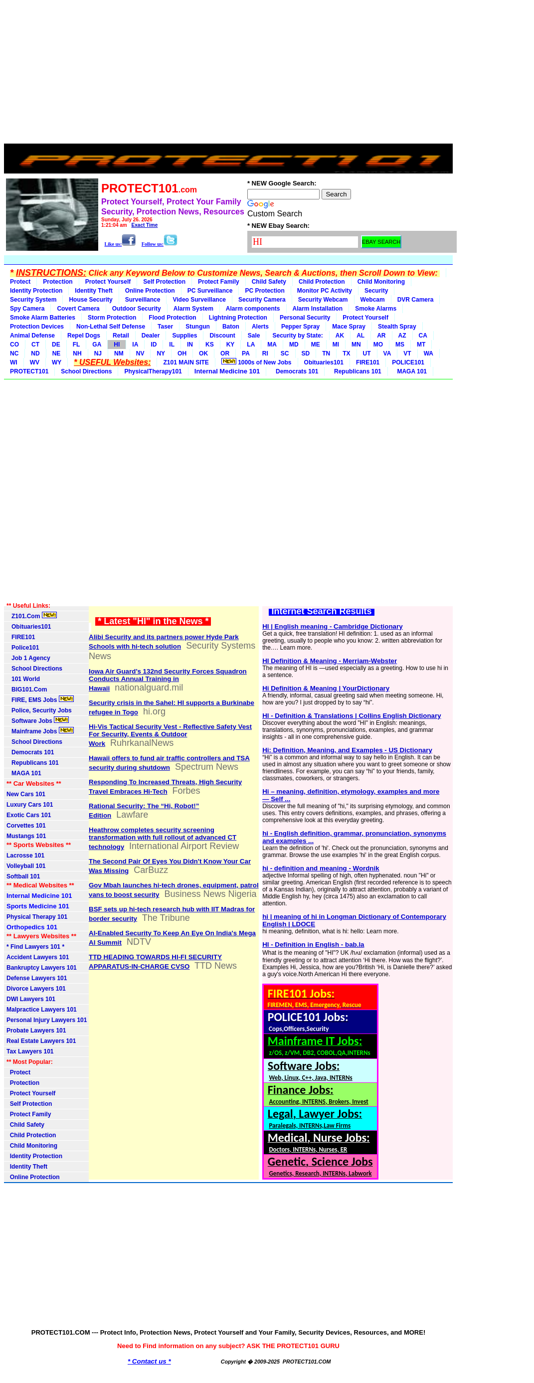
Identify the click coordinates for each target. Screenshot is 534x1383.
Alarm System (193, 308)
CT (35, 344)
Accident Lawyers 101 (37, 957)
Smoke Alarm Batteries (42, 317)
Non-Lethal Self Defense (110, 326)
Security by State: (297, 335)
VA (387, 353)
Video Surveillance (199, 299)
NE (56, 353)
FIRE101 (367, 362)
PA (246, 353)
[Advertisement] (228, 74)
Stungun (197, 326)
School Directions (86, 371)
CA (423, 335)
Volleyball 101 (26, 866)
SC (285, 353)
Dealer (151, 335)
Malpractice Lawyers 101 (41, 1009)
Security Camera (262, 299)
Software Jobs (37, 720)
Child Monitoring (381, 281)
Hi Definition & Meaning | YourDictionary (325, 688)
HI (117, 344)
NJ (98, 353)
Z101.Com (31, 616)
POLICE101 (408, 362)
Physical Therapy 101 (36, 916)
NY (161, 353)
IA (135, 344)
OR (224, 353)
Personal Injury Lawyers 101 (46, 1020)
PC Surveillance (210, 290)
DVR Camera (415, 299)
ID (154, 344)
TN (326, 353)
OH (182, 353)
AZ (402, 335)
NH (77, 353)
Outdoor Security (136, 308)
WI (13, 362)
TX (346, 353)
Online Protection (150, 290)
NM (119, 353)
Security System (33, 299)
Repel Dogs (83, 335)
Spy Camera (27, 308)
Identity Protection (36, 290)
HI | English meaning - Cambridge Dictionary (332, 626)
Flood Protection (172, 317)
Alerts (260, 326)
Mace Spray (348, 326)
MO (378, 344)
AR (381, 335)
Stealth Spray (397, 326)
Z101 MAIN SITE (185, 362)
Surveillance (143, 299)
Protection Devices (37, 326)
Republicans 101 (356, 371)
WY (56, 362)
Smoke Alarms (375, 308)
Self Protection (164, 281)
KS (209, 344)
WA (428, 353)
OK (203, 353)
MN (356, 344)
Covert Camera (78, 308)
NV (140, 353)
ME (315, 344)
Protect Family (218, 281)
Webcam (372, 299)
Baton (230, 326)
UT (367, 353)
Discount (222, 335)
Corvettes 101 (26, 825)
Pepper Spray (300, 326)
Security (376, 290)
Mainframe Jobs (40, 731)
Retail (121, 335)
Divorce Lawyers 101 (36, 988)
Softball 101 (23, 876)
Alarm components (253, 308)
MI (336, 344)
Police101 (22, 647)
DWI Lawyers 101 (30, 999)
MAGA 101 (410, 371)
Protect (20, 281)
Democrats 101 (295, 371)
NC (14, 353)
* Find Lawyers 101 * (35, 946)
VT (407, 353)
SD (306, 353)
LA (251, 344)
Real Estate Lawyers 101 (41, 1040)
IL (172, 344)
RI (265, 353)
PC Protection (264, 290)
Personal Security (305, 317)
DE (56, 344)
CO (14, 344)
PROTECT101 (29, 371)
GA (96, 344)
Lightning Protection (238, 317)
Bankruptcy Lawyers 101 (41, 967)
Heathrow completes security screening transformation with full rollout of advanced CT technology (162, 838)
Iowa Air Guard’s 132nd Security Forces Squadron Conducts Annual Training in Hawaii (168, 680)
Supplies (184, 335)
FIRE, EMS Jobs (40, 699)
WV (34, 362)
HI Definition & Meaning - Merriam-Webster (329, 661)
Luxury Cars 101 (29, 804)
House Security (90, 299)
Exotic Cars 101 (28, 815)
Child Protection (322, 281)
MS (399, 344)
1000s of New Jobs (256, 362)
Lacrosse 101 (25, 855)
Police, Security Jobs (39, 710)
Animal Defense (32, 335)
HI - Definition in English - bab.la (313, 944)
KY (230, 344)
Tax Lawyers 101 (30, 1051)
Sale (254, 335)
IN (190, 344)
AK (340, 335)
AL (360, 335)
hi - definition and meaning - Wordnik (320, 868)
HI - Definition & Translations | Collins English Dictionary (351, 715)
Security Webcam (323, 299)
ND (35, 353)
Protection (57, 281)
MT (421, 344)
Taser (165, 326)
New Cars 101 (25, 794)
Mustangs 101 (26, 836)
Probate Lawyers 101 (36, 1030)
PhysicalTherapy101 (152, 371)
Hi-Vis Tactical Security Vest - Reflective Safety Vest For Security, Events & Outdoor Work (170, 735)
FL (76, 344)
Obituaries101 (324, 362)
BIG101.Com (26, 689)
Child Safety (269, 281)
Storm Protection (112, 317)
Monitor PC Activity (324, 290)
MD (294, 344)
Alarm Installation (318, 308)
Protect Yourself (108, 281)
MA (272, 344)
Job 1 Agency (28, 658)
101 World (23, 679)
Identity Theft (93, 290)
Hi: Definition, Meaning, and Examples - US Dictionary (347, 750)
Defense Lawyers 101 (36, 978)
